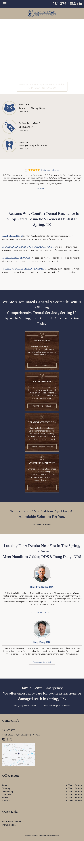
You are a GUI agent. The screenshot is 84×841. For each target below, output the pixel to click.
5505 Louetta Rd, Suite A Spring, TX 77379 (21, 735)
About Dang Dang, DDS (42, 662)
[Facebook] (7, 739)
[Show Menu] (4, 4)
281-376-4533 (64, 4)
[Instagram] (3, 739)
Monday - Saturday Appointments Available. (42, 85)
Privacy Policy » (9, 825)
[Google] (11, 739)
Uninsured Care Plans (42, 524)
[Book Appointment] (80, 3)
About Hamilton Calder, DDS (42, 612)
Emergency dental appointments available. (42, 705)
